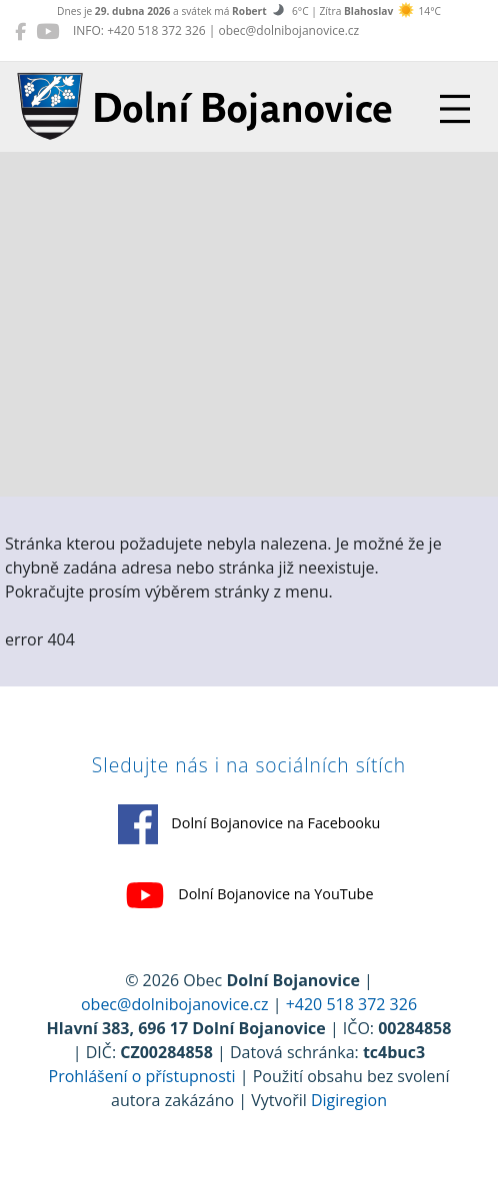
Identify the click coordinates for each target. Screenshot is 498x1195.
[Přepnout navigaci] (455, 109)
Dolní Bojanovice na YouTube (249, 895)
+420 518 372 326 (351, 1004)
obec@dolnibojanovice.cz (175, 1004)
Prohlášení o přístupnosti (142, 1076)
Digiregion (349, 1100)
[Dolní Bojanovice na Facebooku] (20, 31)
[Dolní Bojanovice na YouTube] (47, 31)
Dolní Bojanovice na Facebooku (249, 824)
